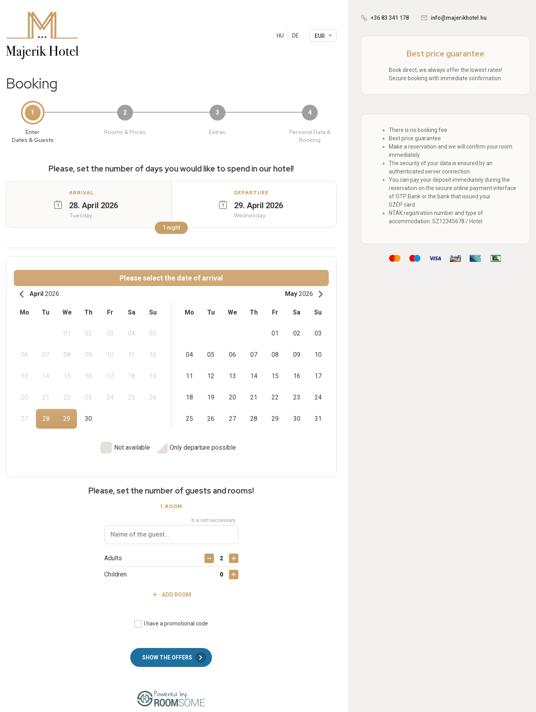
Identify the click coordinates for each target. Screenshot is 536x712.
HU (280, 35)
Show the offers (174, 651)
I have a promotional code (176, 617)
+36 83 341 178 (390, 18)
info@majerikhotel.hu (459, 18)
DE (295, 35)
